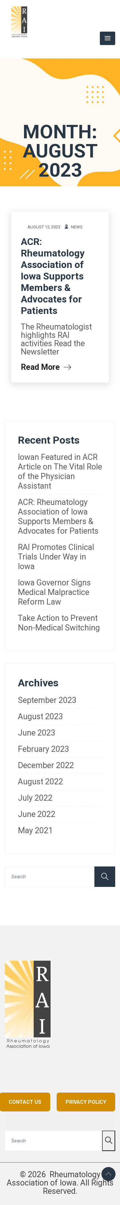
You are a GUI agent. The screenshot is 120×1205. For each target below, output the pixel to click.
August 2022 (40, 781)
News (77, 227)
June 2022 (36, 814)
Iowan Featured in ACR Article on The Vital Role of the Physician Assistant (60, 472)
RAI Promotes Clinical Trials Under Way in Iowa (56, 557)
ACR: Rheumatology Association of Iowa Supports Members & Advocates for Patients (52, 276)
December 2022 (46, 765)
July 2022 (35, 798)
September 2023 (47, 700)
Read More (46, 367)
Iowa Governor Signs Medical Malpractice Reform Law (54, 592)
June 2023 (36, 732)
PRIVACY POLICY (86, 1102)
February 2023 (43, 749)
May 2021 (35, 830)
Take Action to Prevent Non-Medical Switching (59, 623)
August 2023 (40, 716)
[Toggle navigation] (107, 38)
